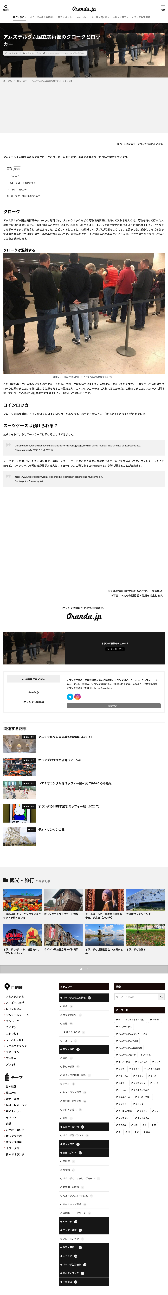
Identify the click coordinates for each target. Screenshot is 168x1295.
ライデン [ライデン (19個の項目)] (143, 1111)
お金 (68, 1006)
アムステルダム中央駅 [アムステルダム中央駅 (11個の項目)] (128, 1041)
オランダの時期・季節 (77, 1075)
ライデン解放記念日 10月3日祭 (61, 949)
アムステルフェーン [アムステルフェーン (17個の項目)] (127, 1055)
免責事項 (157, 591)
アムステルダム (52, 53)
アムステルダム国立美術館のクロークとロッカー (53, 81)
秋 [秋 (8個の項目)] (129, 1132)
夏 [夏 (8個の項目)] (155, 1125)
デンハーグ (12, 1021)
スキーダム (12, 1052)
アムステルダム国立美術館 (72, 53)
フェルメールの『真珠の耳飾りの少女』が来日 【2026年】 (103, 916)
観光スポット (65, 17)
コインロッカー (16, 189)
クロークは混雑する (22, 183)
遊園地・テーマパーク (77, 1213)
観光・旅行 (19, 17)
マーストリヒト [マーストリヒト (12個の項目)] (144, 1097)
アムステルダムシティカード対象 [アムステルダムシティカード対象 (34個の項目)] (132, 1034)
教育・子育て (72, 1247)
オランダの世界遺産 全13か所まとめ (104, 951)
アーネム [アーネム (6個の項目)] (147, 1055)
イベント (81, 17)
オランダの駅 (75, 1032)
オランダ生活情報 (141, 17)
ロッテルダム (14, 1008)
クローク (13, 176)
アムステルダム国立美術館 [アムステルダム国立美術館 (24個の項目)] (130, 1048)
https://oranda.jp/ (103, 688)
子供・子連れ (72, 1109)
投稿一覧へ (113, 705)
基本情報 (11, 1086)
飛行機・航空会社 (74, 1101)
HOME (9, 81)
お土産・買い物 (99, 17)
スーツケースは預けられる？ (23, 196)
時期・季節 (12, 1098)
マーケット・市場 (74, 1204)
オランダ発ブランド (76, 1135)
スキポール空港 (15, 1002)
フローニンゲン (73, 1239)
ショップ (70, 1256)
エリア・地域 (72, 1230)
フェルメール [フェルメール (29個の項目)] (124, 1097)
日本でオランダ (15, 1154)
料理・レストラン (16, 1105)
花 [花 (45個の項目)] (138, 1132)
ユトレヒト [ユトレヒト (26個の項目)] (140, 1104)
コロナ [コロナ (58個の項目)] (157, 1062)
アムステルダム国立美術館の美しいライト (66, 737)
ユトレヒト (12, 1033)
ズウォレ (11, 1064)
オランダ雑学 (14, 1142)
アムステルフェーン (17, 1015)
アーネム (11, 1058)
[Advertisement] (84, 107)
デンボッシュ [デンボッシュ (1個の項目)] (139, 1083)
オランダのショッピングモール (81, 1178)
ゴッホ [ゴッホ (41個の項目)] (121, 1069)
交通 (8, 1123)
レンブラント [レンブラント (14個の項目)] (124, 1118)
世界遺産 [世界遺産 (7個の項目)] (122, 1125)
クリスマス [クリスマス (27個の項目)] (142, 1062)
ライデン (11, 1027)
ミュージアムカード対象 (78, 1196)
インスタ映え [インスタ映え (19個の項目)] (124, 1062)
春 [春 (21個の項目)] (119, 1132)
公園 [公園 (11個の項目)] (135, 1125)
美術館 (69, 1161)
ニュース (70, 1041)
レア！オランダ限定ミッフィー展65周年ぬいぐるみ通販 (75, 783)
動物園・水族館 (73, 1187)
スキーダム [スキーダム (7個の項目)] (123, 1076)
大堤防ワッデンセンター (139, 914)
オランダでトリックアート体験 (61, 914)
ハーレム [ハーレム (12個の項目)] (122, 1090)
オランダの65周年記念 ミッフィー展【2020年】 (69, 806)
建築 (68, 1118)
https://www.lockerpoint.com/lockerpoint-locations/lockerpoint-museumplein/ (59, 476)
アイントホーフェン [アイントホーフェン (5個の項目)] (136, 1019)
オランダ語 (12, 1148)
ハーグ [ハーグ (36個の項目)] (155, 1083)
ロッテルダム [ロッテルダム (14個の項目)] (143, 1118)
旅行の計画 (71, 1066)
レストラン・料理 (74, 1092)
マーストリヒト (15, 1039)
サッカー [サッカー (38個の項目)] (135, 1069)
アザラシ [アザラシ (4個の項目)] (156, 1019)
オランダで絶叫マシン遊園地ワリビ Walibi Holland (21, 951)
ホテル (69, 1084)
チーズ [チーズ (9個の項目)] (153, 1076)
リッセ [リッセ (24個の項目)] (157, 1111)
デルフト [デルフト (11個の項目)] (122, 1083)
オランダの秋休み (136, 949)
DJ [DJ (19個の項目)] (119, 1019)
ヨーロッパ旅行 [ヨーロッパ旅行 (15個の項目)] (125, 1111)
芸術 (39, 53)
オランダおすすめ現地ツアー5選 (59, 760)
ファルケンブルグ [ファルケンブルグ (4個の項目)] (141, 1090)
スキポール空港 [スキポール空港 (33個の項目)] (153, 1069)
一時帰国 (70, 1282)
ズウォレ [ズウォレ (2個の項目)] (139, 1076)
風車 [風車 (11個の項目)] (148, 1132)
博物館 (69, 1170)
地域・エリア (119, 17)
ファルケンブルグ (16, 1045)
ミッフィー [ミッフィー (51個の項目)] (123, 1104)
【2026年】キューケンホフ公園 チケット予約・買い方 (22, 916)
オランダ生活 (14, 1135)
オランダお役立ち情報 (41, 17)
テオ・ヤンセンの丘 (51, 829)
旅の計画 (11, 1092)
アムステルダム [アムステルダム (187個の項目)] (125, 1026)
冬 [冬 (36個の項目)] (146, 1125)
